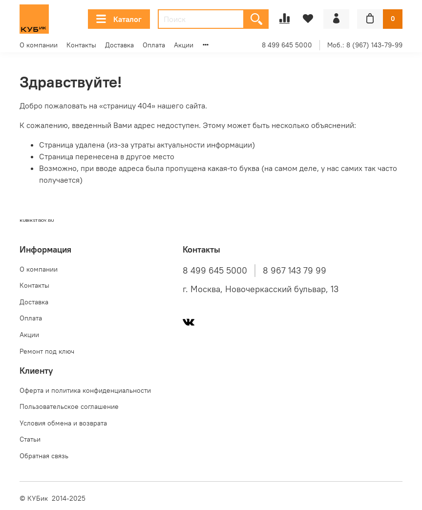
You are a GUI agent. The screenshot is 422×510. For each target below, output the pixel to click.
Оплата (154, 45)
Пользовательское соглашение (69, 406)
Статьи (30, 439)
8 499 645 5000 (287, 45)
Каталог (119, 19)
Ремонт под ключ (47, 351)
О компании (39, 45)
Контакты (81, 45)
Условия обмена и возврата (63, 423)
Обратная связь (44, 455)
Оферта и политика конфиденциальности (85, 390)
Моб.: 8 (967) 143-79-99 (364, 45)
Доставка (119, 45)
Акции (183, 45)
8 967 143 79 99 (294, 270)
